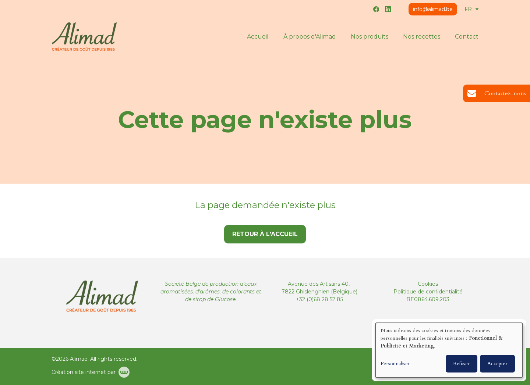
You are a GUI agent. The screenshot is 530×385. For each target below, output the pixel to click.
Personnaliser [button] (395, 363)
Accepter (497, 363)
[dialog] (449, 350)
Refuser (461, 363)
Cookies (428, 284)
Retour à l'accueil (265, 234)
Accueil (258, 36)
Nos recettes (421, 36)
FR (471, 9)
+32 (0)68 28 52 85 (319, 299)
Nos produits (369, 36)
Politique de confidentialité (428, 291)
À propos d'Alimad (309, 36)
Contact (466, 36)
